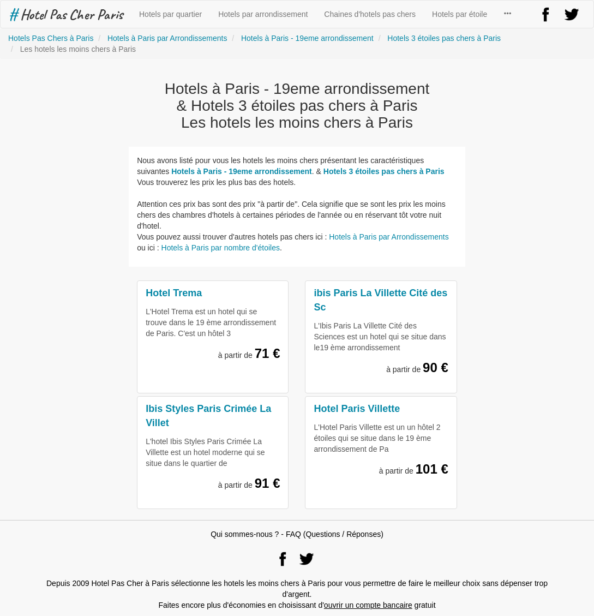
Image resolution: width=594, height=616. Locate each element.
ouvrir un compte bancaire (368, 605)
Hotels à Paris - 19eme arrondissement (241, 171)
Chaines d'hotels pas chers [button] (370, 14)
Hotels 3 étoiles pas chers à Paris (384, 171)
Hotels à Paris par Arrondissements (388, 236)
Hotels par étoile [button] (459, 14)
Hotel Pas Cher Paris (66, 14)
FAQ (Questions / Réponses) (334, 534)
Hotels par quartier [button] (170, 14)
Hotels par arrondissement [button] (263, 14)
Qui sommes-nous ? (245, 534)
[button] (507, 14)
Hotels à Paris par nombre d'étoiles (220, 247)
